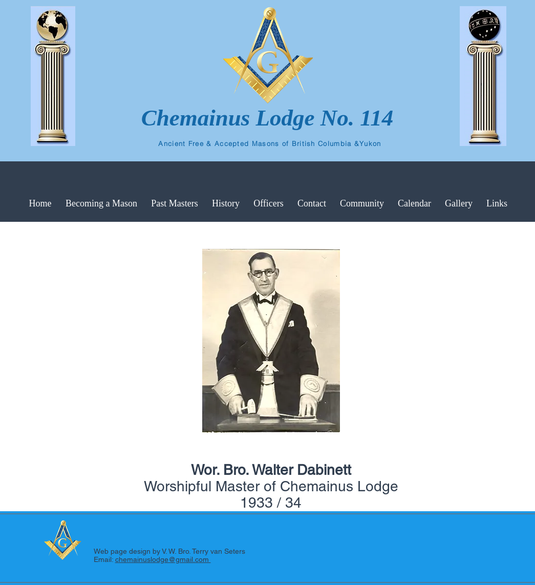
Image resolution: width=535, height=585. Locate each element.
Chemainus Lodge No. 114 (267, 118)
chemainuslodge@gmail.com (163, 559)
